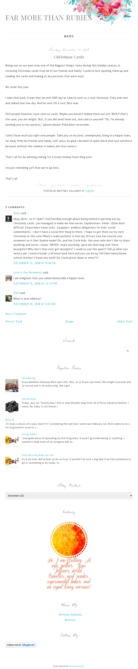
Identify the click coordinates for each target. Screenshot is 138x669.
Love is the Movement (27, 272)
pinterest (94, 184)
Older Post (125, 321)
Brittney (70, 620)
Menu (69, 36)
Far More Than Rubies (48, 17)
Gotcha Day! (29, 398)
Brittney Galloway (70, 614)
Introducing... (29, 378)
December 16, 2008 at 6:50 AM (34, 304)
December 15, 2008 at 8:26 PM (34, 263)
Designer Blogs (77, 666)
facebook (58, 184)
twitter (76, 184)
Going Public (29, 434)
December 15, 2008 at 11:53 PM (35, 283)
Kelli (16, 293)
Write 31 (9, 419)
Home (69, 321)
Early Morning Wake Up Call (37, 455)
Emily (16, 213)
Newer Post (13, 321)
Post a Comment (16, 314)
